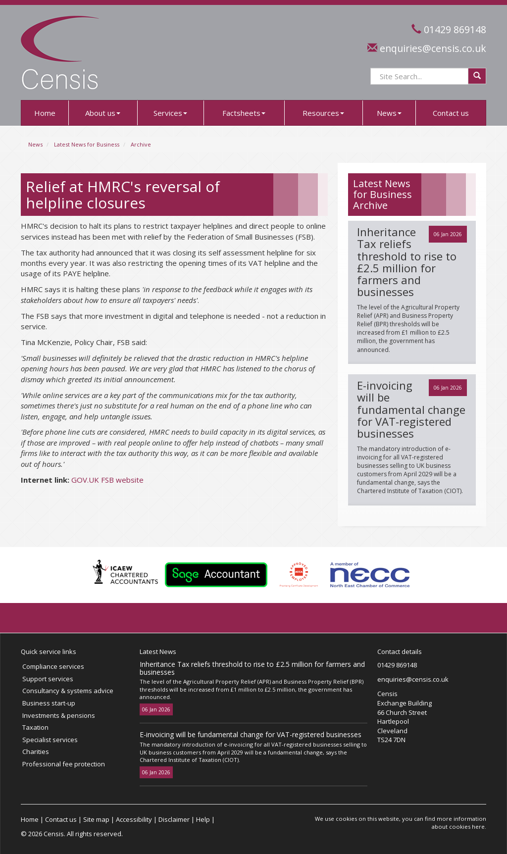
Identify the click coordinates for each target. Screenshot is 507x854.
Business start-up (48, 703)
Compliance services (53, 666)
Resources (323, 113)
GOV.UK (85, 480)
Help (203, 819)
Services (170, 113)
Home (44, 113)
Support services (47, 678)
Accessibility (134, 819)
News (389, 113)
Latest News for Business (86, 144)
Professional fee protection (63, 763)
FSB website (122, 480)
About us (102, 113)
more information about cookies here (459, 822)
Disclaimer (174, 819)
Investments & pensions (58, 715)
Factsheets (243, 113)
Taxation (35, 727)
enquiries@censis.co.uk (433, 48)
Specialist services (50, 739)
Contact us (451, 113)
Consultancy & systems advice (67, 690)
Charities (35, 751)
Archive (141, 144)
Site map (96, 819)
